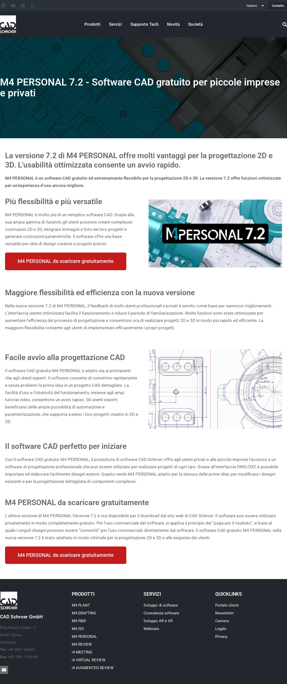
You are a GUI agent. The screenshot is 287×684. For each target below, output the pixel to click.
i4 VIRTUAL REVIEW (88, 660)
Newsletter (224, 613)
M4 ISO (78, 629)
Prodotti (92, 24)
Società (195, 24)
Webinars (151, 629)
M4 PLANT (81, 605)
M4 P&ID (79, 621)
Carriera (222, 621)
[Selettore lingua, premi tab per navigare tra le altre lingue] (255, 6)
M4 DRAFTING (84, 613)
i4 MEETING (82, 652)
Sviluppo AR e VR (158, 621)
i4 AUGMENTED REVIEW (92, 668)
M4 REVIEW (82, 644)
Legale (220, 629)
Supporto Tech (144, 24)
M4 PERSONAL (84, 637)
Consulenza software (161, 613)
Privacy (221, 637)
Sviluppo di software (161, 605)
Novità (173, 24)
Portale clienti (227, 605)
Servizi (115, 24)
